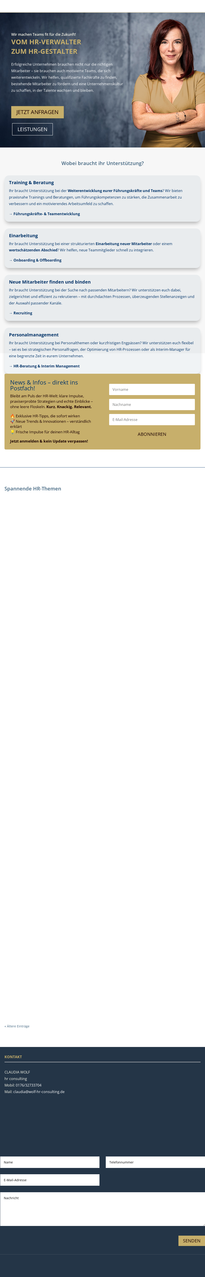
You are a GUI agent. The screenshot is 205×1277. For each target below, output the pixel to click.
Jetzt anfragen (37, 112)
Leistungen (32, 129)
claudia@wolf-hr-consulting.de (39, 1091)
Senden (191, 1241)
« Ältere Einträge (17, 1026)
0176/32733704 (28, 1085)
